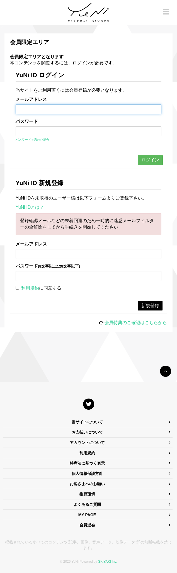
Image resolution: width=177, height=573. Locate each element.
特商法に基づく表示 (87, 463)
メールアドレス (31, 99)
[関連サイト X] (88, 404)
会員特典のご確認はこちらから (136, 322)
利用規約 (30, 288)
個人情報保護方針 (87, 473)
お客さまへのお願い (87, 484)
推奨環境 (87, 494)
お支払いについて (87, 432)
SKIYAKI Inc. (107, 562)
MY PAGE (87, 515)
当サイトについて (87, 422)
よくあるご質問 (87, 504)
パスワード (27, 121)
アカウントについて (87, 442)
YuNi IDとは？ (30, 207)
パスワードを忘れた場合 (32, 139)
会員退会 (87, 525)
